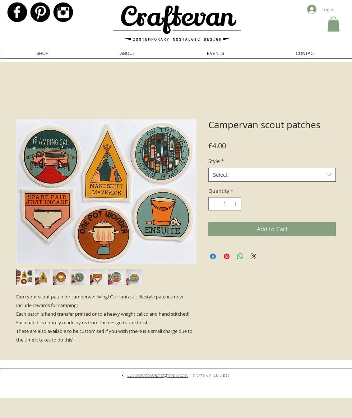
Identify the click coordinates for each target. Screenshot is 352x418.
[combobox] (272, 175)
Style (216, 161)
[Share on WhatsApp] (240, 256)
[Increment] (235, 204)
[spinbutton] (224, 204)
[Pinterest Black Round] (40, 12)
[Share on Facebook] (213, 256)
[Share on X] (254, 256)
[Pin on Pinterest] (226, 256)
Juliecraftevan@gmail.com (157, 375)
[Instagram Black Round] (63, 12)
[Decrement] (213, 204)
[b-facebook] (17, 12)
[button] (333, 24)
